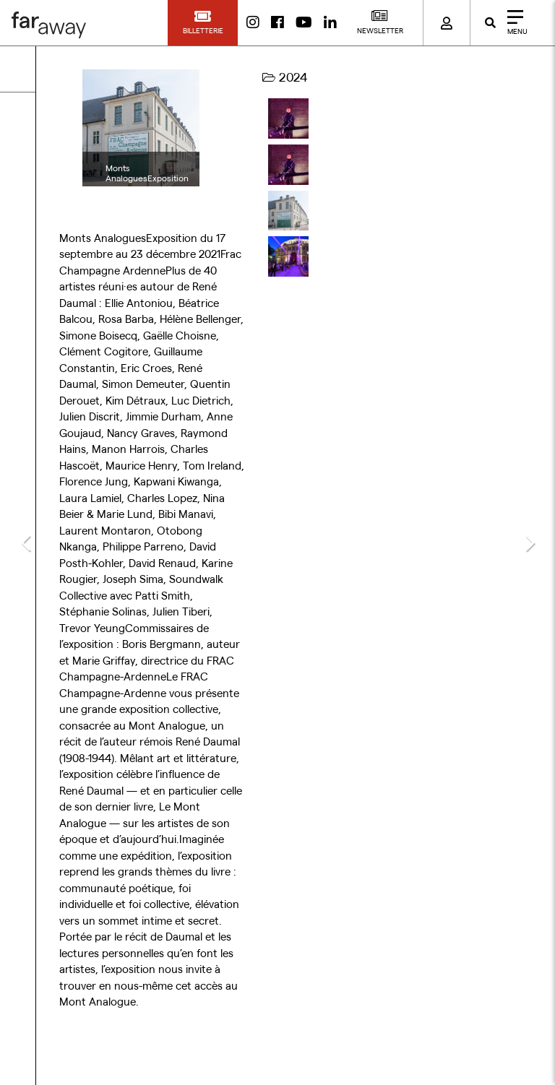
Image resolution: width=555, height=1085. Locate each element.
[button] (203, 23)
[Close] (512, 22)
